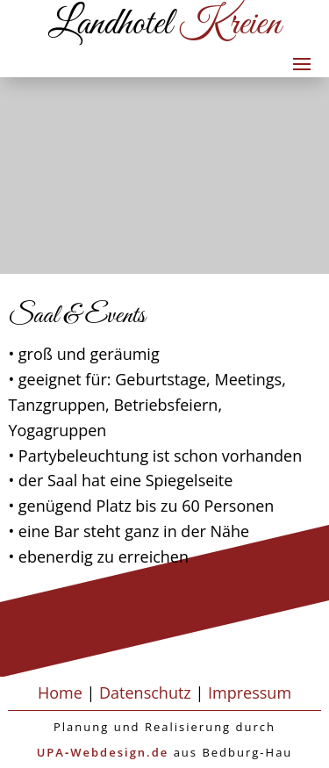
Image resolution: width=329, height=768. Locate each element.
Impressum (249, 692)
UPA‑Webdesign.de (103, 752)
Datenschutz (145, 692)
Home (60, 692)
